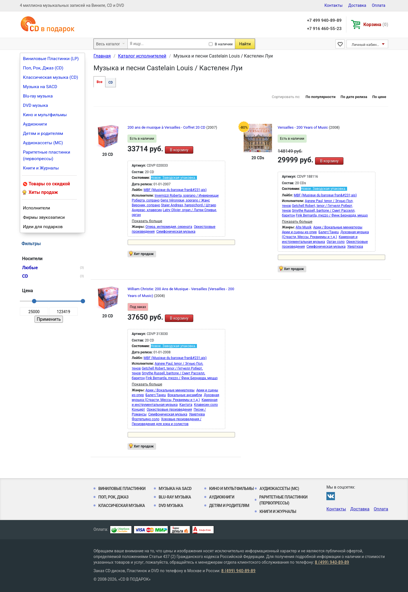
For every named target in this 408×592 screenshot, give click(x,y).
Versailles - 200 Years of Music (303, 127)
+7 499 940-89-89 (324, 20)
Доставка (357, 5)
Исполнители (36, 208)
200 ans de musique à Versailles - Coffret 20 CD (167, 127)
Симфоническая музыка (176, 232)
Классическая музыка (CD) (50, 77)
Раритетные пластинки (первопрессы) (46, 155)
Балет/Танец (328, 232)
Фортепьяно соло (146, 419)
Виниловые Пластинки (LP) (51, 58)
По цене (379, 97)
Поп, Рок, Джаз (113, 497)
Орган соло (336, 242)
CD (110, 82)
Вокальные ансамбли (184, 395)
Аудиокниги (35, 124)
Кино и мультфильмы (45, 114)
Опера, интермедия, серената (168, 227)
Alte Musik (303, 227)
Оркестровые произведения (169, 409)
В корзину (179, 150)
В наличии (224, 44)
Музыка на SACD (40, 86)
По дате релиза (354, 97)
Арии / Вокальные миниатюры (337, 227)
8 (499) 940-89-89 (332, 562)
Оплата (378, 5)
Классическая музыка (121, 505)
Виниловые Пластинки (121, 488)
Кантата (185, 405)
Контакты (333, 5)
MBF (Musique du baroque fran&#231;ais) (175, 190)
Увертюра (355, 247)
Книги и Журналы (41, 168)
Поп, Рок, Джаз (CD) (43, 68)
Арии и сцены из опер (299, 232)
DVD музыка (35, 105)
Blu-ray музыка (38, 96)
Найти (245, 44)
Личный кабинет (366, 45)
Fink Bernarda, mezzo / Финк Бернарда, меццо (332, 215)
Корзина (376, 24)
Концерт (138, 409)
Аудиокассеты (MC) (43, 142)
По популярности (320, 97)
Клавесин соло (206, 405)
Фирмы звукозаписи (44, 217)
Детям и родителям (43, 133)
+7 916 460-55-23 (324, 28)
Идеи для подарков (43, 226)
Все (99, 82)
